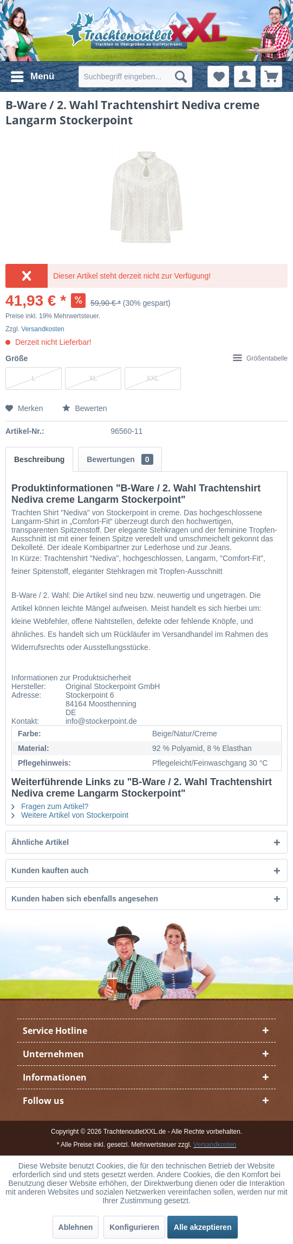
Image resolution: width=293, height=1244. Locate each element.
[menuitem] (32, 76)
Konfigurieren (134, 1227)
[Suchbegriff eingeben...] (135, 76)
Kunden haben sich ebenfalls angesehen (84, 898)
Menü (32, 74)
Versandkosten (42, 329)
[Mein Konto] (245, 76)
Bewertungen (120, 459)
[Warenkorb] (271, 76)
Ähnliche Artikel (40, 842)
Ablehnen (75, 1227)
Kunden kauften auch (49, 870)
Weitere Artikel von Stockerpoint (69, 815)
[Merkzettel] (218, 76)
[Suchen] (181, 76)
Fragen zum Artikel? (49, 806)
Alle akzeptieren (203, 1227)
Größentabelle (260, 358)
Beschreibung (39, 459)
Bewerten (84, 408)
